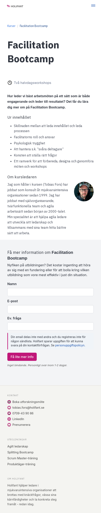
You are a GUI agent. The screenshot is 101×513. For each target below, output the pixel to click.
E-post (12, 301)
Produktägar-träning (21, 464)
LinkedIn (18, 419)
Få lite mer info (22, 357)
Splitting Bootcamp (20, 452)
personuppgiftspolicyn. (70, 345)
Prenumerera (21, 424)
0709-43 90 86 (22, 413)
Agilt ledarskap (17, 446)
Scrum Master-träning (22, 458)
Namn (12, 284)
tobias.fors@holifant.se (28, 407)
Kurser (11, 26)
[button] (93, 6)
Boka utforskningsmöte (28, 402)
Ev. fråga (14, 318)
